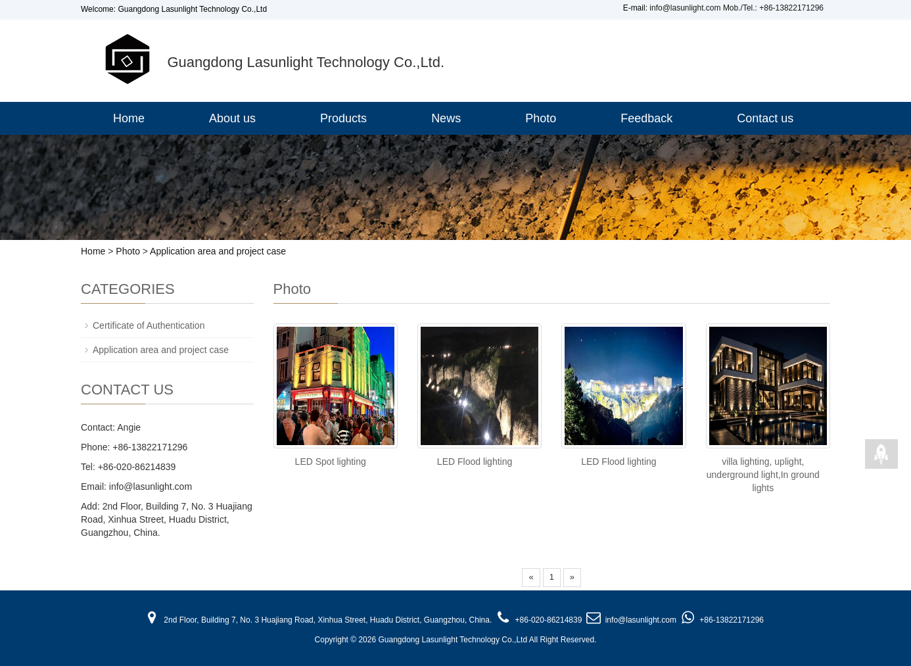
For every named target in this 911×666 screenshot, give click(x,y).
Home (129, 118)
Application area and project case (218, 251)
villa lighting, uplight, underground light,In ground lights (763, 474)
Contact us (765, 118)
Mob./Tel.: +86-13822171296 (773, 7)
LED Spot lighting (330, 461)
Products (343, 118)
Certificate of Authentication (148, 325)
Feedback (646, 118)
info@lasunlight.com (684, 7)
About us (232, 118)
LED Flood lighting (474, 461)
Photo (540, 118)
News (446, 118)
